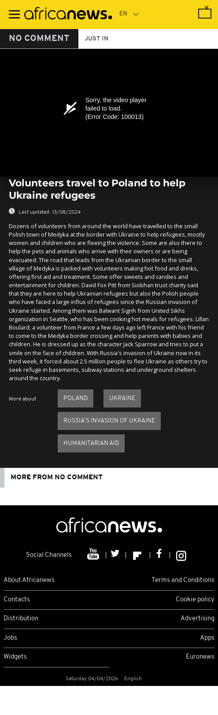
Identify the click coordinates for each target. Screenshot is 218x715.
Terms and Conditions (182, 580)
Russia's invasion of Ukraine (109, 421)
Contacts (17, 599)
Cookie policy (195, 599)
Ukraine (122, 398)
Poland (75, 398)
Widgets (15, 657)
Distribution (21, 618)
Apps (207, 638)
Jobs (10, 638)
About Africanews (29, 580)
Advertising (197, 618)
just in (96, 39)
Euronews (200, 657)
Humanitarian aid (91, 443)
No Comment (39, 38)
